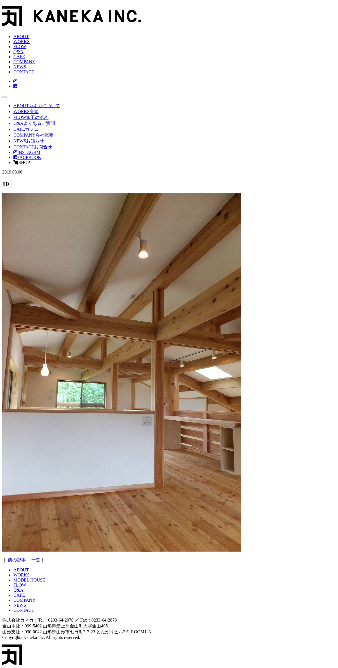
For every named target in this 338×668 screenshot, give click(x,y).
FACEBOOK (27, 157)
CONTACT (23, 71)
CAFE (19, 56)
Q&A (18, 51)
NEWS (19, 66)
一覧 (35, 559)
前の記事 (17, 559)
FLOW (19, 46)
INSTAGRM (26, 152)
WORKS (21, 41)
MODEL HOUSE (29, 580)
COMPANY (24, 61)
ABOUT (21, 36)
